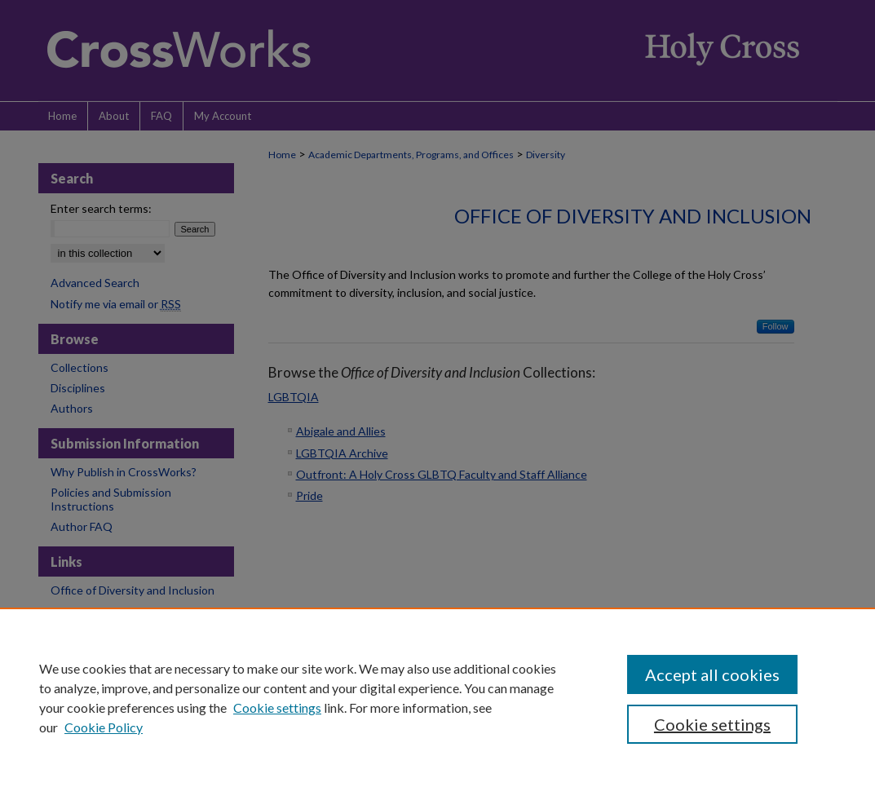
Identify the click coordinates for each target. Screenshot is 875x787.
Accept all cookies (712, 674)
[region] (437, 697)
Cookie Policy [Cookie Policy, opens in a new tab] (103, 727)
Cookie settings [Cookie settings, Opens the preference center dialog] (712, 724)
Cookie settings (277, 707)
